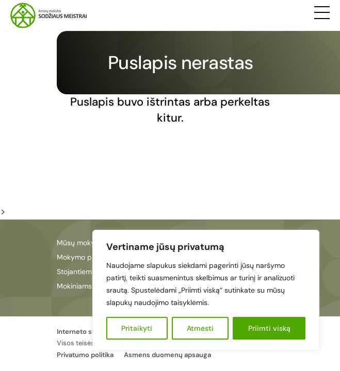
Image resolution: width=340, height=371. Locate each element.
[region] (205, 290)
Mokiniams (74, 286)
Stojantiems (76, 271)
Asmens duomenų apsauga (167, 354)
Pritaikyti (136, 328)
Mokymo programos (90, 257)
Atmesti (200, 328)
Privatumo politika (85, 354)
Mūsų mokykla (80, 242)
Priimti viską (269, 328)
